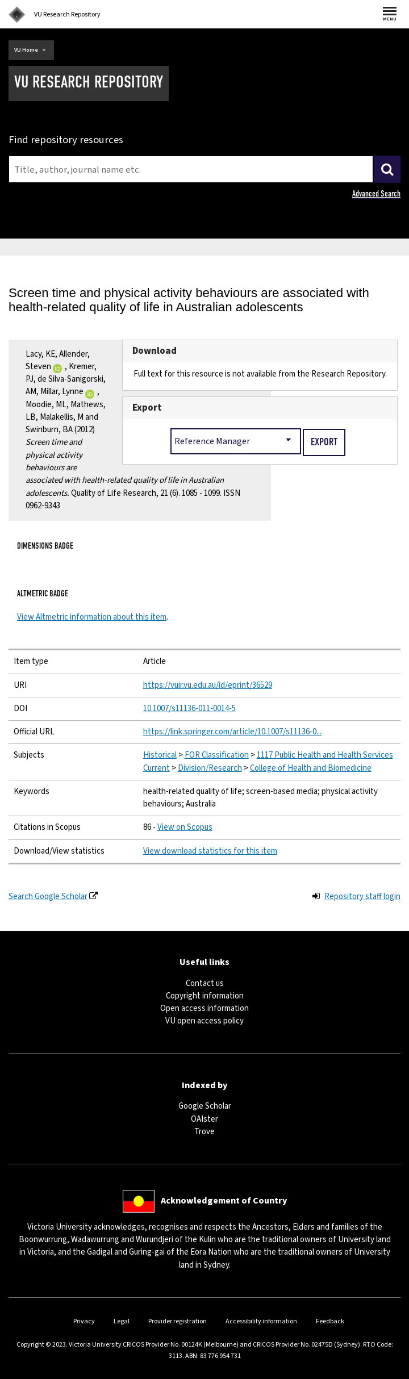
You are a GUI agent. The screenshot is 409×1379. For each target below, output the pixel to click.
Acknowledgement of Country (224, 1200)
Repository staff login (362, 896)
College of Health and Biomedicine (311, 768)
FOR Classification (217, 755)
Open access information (204, 1008)
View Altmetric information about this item (91, 617)
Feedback (330, 1321)
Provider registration (177, 1321)
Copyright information (205, 996)
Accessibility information (261, 1321)
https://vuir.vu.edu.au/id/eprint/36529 (207, 685)
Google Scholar (204, 1106)
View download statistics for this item (210, 851)
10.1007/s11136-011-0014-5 (189, 708)
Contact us (205, 983)
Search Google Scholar (48, 896)
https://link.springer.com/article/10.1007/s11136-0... (232, 732)
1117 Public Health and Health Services (325, 755)
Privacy (84, 1321)
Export (147, 408)
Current (156, 768)
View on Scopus (184, 827)
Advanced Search (376, 194)
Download (154, 351)
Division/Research (210, 768)
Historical (160, 755)
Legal (122, 1321)
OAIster (204, 1119)
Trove (204, 1132)
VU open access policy (204, 1021)
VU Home (26, 50)
